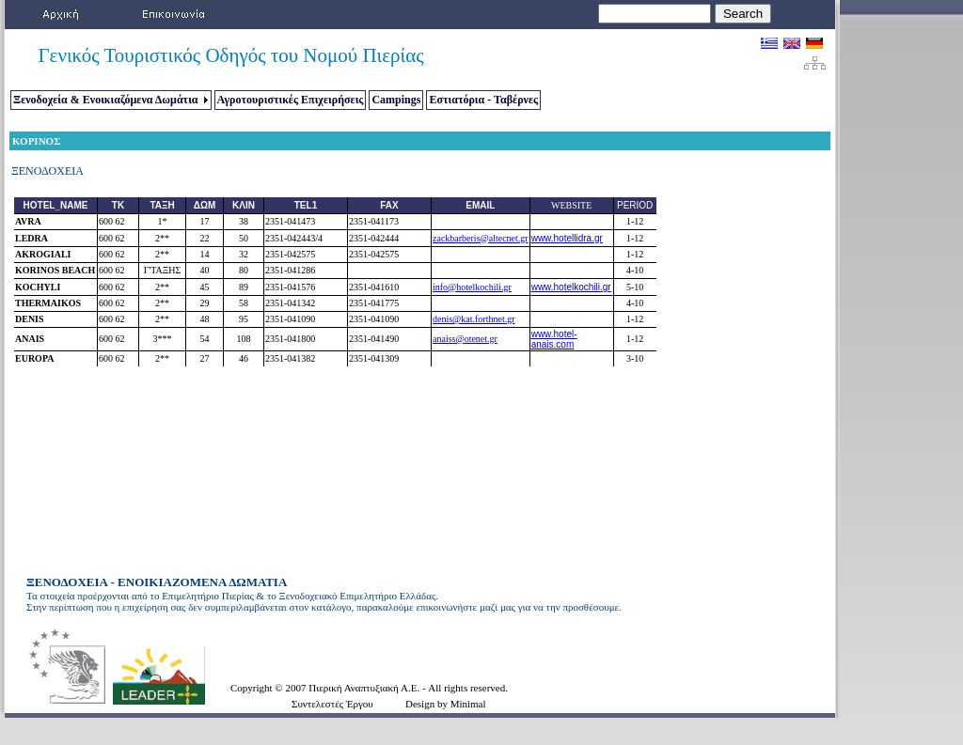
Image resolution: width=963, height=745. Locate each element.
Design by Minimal (445, 703)
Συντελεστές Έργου (332, 703)
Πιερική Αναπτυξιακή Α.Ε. (365, 687)
